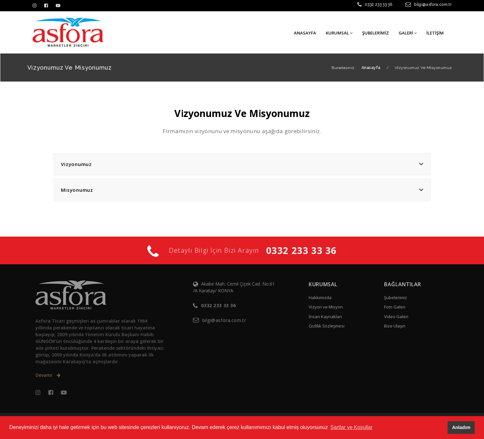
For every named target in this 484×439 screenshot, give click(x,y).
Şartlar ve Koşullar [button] (351, 427)
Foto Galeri (394, 307)
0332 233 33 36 (378, 4)
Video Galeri (396, 316)
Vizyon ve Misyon (326, 307)
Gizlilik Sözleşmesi (326, 326)
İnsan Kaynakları (325, 316)
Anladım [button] (461, 427)
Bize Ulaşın (394, 326)
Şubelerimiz (395, 297)
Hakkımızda (320, 297)
